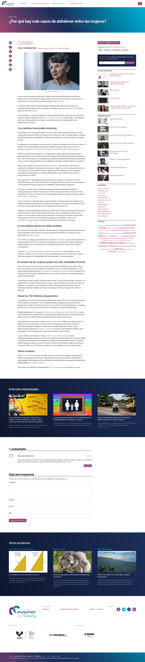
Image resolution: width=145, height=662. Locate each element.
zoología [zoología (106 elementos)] (123, 251)
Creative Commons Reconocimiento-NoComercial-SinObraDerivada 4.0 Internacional (57, 658)
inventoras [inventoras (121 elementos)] (122, 240)
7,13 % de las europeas (54, 118)
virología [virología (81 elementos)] (118, 251)
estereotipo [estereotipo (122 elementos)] (120, 233)
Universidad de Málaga (62, 48)
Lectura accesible (25, 43)
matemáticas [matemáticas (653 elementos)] (108, 242)
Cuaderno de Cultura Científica (21, 549)
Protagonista (102, 209)
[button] (10, 42)
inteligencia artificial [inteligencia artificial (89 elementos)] (113, 240)
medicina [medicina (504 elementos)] (121, 242)
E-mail (11, 506)
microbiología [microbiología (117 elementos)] (130, 243)
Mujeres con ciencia (96, 609)
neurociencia (125, 50)
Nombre (12, 499)
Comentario (13, 482)
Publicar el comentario (17, 520)
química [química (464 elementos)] (118, 248)
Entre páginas (102, 198)
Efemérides (101, 191)
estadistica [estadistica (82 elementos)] (113, 233)
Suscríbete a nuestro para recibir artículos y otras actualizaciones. (116, 58)
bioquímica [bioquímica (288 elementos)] (122, 228)
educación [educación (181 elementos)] (102, 233)
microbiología (116, 50)
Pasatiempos (102, 204)
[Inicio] (8, 3)
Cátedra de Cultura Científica (69, 609)
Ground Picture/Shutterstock (51, 91)
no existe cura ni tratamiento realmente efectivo (61, 312)
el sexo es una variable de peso (56, 336)
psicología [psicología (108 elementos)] (111, 249)
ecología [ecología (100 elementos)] (133, 230)
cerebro (100, 50)
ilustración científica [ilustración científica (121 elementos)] (120, 238)
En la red (100, 195)
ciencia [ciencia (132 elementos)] (109, 230)
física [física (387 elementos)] (112, 236)
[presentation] (117, 76)
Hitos (99, 202)
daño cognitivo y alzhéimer (28, 196)
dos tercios (74, 108)
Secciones (45, 609)
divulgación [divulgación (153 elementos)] (126, 230)
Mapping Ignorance (105, 549)
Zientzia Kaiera (59, 549)
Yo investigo (101, 216)
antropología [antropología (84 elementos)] (101, 225)
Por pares (101, 207)
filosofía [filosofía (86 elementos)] (107, 236)
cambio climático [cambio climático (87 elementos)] (102, 230)
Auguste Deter (58, 101)
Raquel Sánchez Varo (46, 48)
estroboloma (61, 240)
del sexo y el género (44, 329)
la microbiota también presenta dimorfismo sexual (44, 251)
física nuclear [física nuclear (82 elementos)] (119, 236)
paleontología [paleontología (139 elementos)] (131, 246)
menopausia (107, 50)
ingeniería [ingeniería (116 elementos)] (105, 240)
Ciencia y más (13, 17)
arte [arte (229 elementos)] (115, 225)
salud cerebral (34, 235)
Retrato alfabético (103, 211)
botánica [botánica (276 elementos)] (131, 228)
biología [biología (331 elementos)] (102, 228)
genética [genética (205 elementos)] (125, 236)
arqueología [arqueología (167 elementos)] (109, 225)
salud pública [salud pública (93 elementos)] (130, 249)
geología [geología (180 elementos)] (132, 236)
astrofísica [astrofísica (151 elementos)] (120, 225)
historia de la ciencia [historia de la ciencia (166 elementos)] (107, 238)
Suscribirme (129, 62)
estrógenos (54, 166)
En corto (100, 193)
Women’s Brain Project (53, 321)
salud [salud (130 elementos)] (124, 249)
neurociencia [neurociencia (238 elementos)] (121, 246)
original (77, 367)
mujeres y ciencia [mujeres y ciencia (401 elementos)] (107, 246)
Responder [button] (88, 465)
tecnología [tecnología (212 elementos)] (112, 251)
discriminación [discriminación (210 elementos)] (117, 230)
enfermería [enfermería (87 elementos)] (108, 233)
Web (10, 513)
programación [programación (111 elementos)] (104, 249)
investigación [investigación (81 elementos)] (128, 240)
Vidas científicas (103, 214)
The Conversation (57, 367)
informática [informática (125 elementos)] (130, 238)
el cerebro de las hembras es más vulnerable (57, 271)
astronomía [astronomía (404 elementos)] (130, 225)
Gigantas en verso (103, 200)
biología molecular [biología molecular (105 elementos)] (112, 228)
